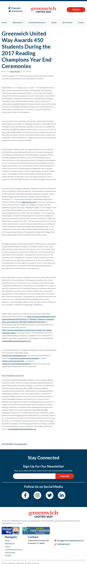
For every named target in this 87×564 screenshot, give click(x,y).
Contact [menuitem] (81, 22)
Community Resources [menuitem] (37, 22)
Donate (76, 9)
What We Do (10, 543)
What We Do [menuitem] (17, 22)
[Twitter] (49, 495)
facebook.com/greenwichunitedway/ (25, 358)
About (7, 540)
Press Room (15, 11)
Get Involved (10, 552)
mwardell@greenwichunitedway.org (16, 341)
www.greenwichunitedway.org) (14, 355)
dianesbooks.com (29, 202)
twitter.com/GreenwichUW (13, 361)
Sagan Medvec (15, 71)
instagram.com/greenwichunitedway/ (16, 364)
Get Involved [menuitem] (67, 22)
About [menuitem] (4, 22)
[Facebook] (25, 495)
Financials (14, 8)
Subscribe (64, 476)
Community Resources (13, 549)
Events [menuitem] (54, 22)
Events (7, 546)
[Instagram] (37, 495)
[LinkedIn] (61, 495)
